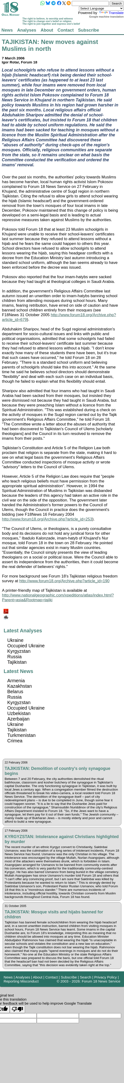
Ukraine (15, 640)
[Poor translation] (17, 1009)
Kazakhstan (19, 686)
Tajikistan (16, 662)
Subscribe (88, 30)
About (47, 30)
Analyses (26, 30)
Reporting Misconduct (21, 981)
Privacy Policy (105, 977)
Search (85, 977)
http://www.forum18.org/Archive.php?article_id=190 (64, 581)
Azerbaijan (18, 718)
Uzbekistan (19, 713)
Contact (65, 30)
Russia (14, 656)
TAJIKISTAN (19, 41)
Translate (111, 13)
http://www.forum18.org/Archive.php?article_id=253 (47, 519)
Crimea (14, 740)
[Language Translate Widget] (101, 8)
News (7, 30)
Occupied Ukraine (26, 645)
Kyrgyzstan (19, 651)
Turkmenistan (21, 735)
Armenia (16, 680)
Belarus (15, 691)
